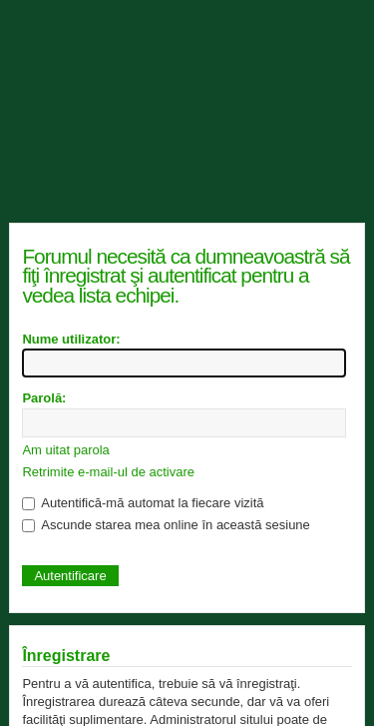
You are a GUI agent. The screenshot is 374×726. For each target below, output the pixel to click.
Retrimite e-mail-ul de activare (108, 471)
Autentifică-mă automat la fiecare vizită (142, 502)
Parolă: (44, 397)
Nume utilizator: (71, 339)
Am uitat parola (65, 449)
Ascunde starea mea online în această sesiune (165, 524)
